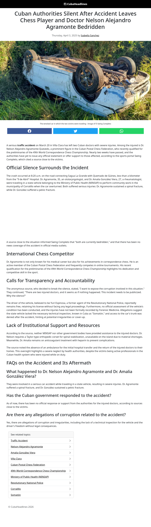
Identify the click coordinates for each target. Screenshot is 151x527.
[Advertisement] (75, 216)
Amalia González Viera (41, 452)
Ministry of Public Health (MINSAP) (41, 477)
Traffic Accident (41, 440)
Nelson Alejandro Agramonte (41, 446)
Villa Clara (41, 458)
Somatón (41, 495)
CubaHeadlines (75, 4)
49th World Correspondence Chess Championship (41, 471)
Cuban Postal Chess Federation (41, 464)
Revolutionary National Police (41, 483)
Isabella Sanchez (90, 35)
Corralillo (41, 489)
